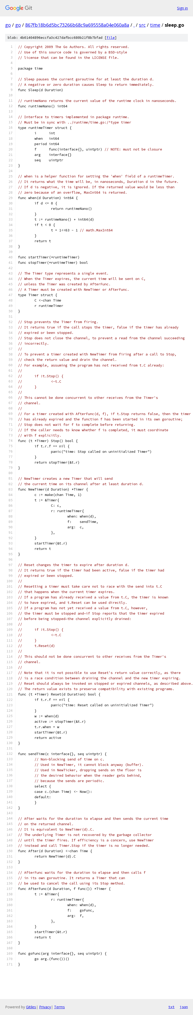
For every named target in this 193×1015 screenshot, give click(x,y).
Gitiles (31, 1006)
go (8, 25)
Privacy (45, 1006)
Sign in (182, 8)
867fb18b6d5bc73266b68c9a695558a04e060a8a (77, 25)
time (155, 25)
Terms (59, 1006)
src (142, 25)
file (111, 37)
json (184, 1006)
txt (171, 1006)
